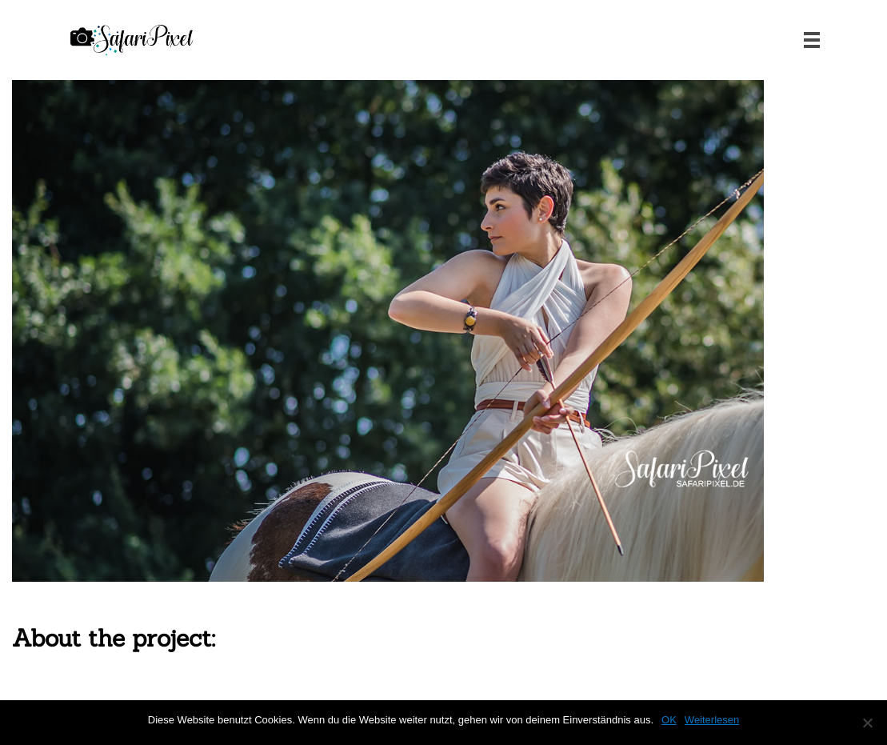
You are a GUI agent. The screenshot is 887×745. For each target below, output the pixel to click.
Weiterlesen (712, 720)
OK (669, 720)
